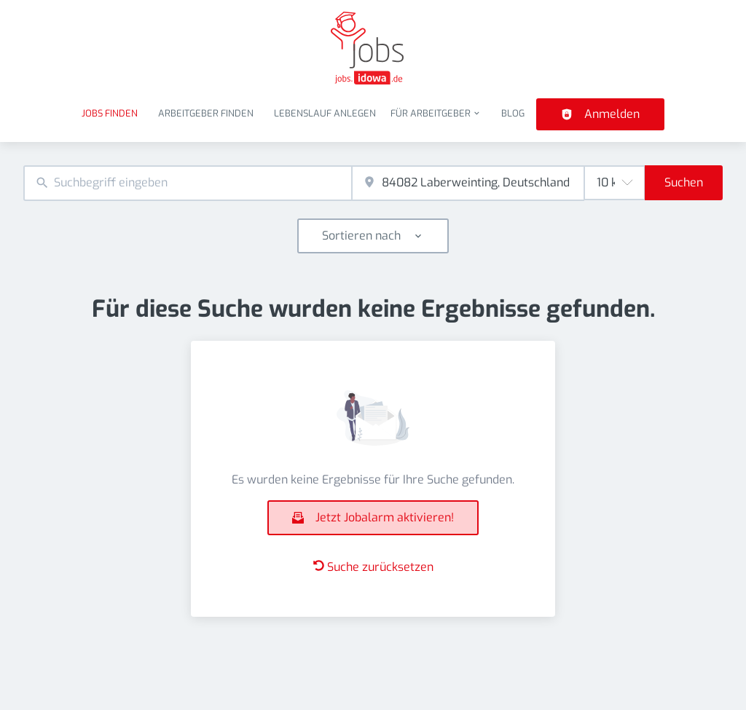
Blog (513, 113)
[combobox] (187, 183)
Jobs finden (110, 113)
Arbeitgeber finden (206, 113)
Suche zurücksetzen (373, 567)
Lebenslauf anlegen (325, 113)
